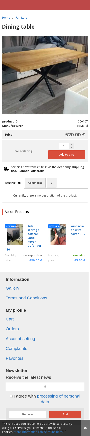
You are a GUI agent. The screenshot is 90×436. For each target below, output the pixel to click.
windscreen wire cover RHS (78, 230)
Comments (35, 182)
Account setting (20, 338)
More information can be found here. (38, 432)
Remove (27, 414)
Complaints (16, 348)
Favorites (14, 358)
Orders (12, 328)
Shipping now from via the (47, 169)
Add (65, 414)
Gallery (12, 288)
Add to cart (66, 154)
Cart (10, 319)
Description (13, 182)
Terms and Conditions (26, 298)
